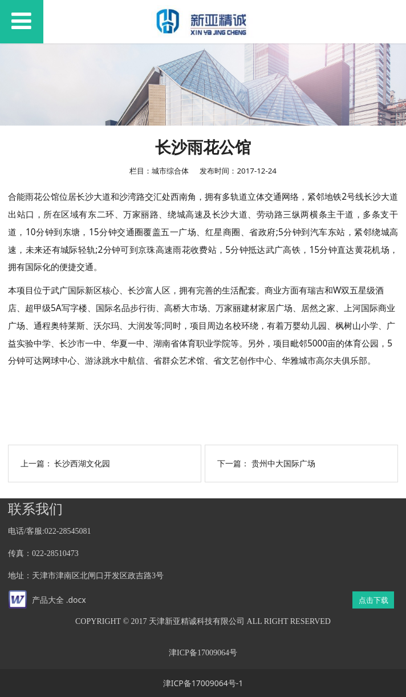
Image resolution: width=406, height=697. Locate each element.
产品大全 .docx (59, 599)
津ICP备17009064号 (203, 652)
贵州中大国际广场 (283, 463)
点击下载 (373, 600)
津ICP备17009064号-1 (203, 683)
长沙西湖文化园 (82, 463)
